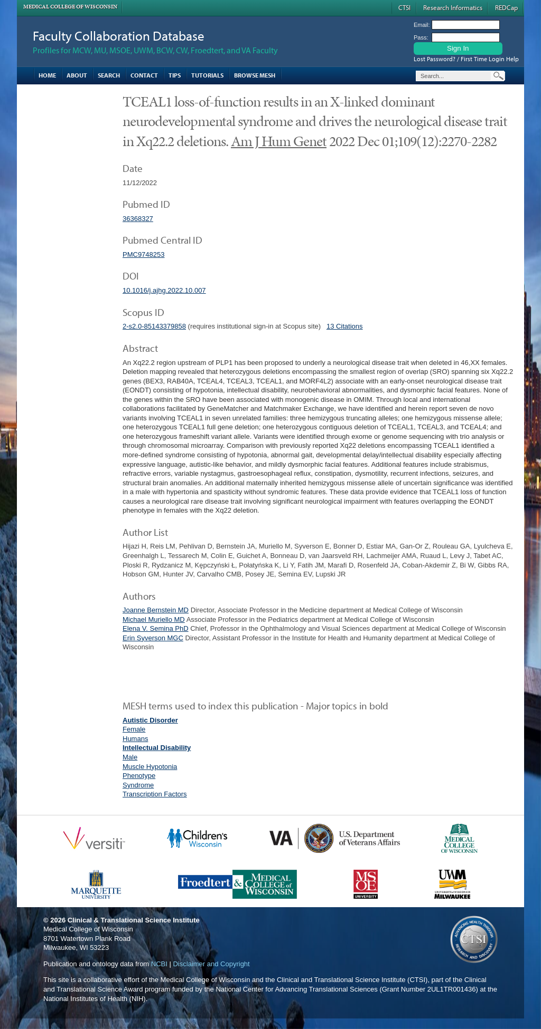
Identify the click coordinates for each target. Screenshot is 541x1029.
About (77, 75)
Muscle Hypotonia (150, 767)
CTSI (404, 7)
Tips (175, 75)
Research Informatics (452, 7)
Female (134, 729)
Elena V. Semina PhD (156, 628)
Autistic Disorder (150, 720)
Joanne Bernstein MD (156, 610)
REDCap (506, 7)
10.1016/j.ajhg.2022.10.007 (164, 290)
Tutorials (207, 75)
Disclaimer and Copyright (211, 964)
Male (130, 757)
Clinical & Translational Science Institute (134, 920)
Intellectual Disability (157, 748)
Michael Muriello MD (154, 619)
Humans (135, 739)
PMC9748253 (144, 254)
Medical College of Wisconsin (70, 7)
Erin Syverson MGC (153, 638)
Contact (144, 75)
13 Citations (345, 326)
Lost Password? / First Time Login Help (466, 59)
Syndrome (138, 785)
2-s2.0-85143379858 (154, 326)
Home (47, 75)
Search (109, 75)
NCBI (159, 964)
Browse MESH (254, 75)
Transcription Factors (155, 794)
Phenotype (139, 776)
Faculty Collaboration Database (118, 35)
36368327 (138, 219)
